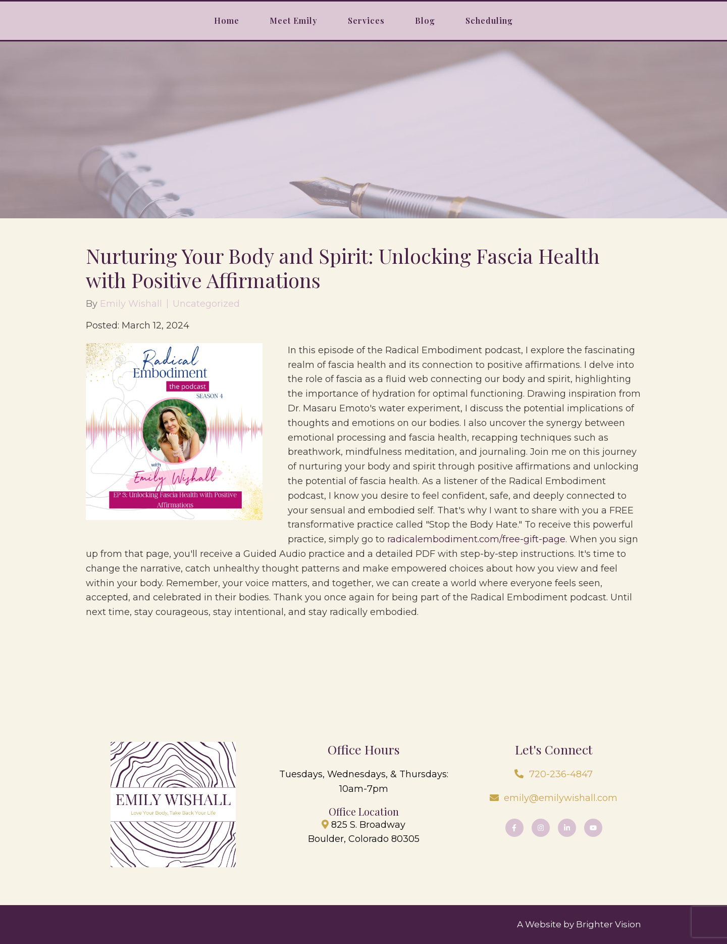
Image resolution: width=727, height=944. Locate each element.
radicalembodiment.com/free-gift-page (476, 539)
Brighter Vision (608, 924)
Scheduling (489, 20)
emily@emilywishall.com (560, 798)
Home (226, 20)
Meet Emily (294, 20)
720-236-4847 (561, 774)
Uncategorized (206, 303)
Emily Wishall (131, 303)
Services (366, 20)
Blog (425, 20)
